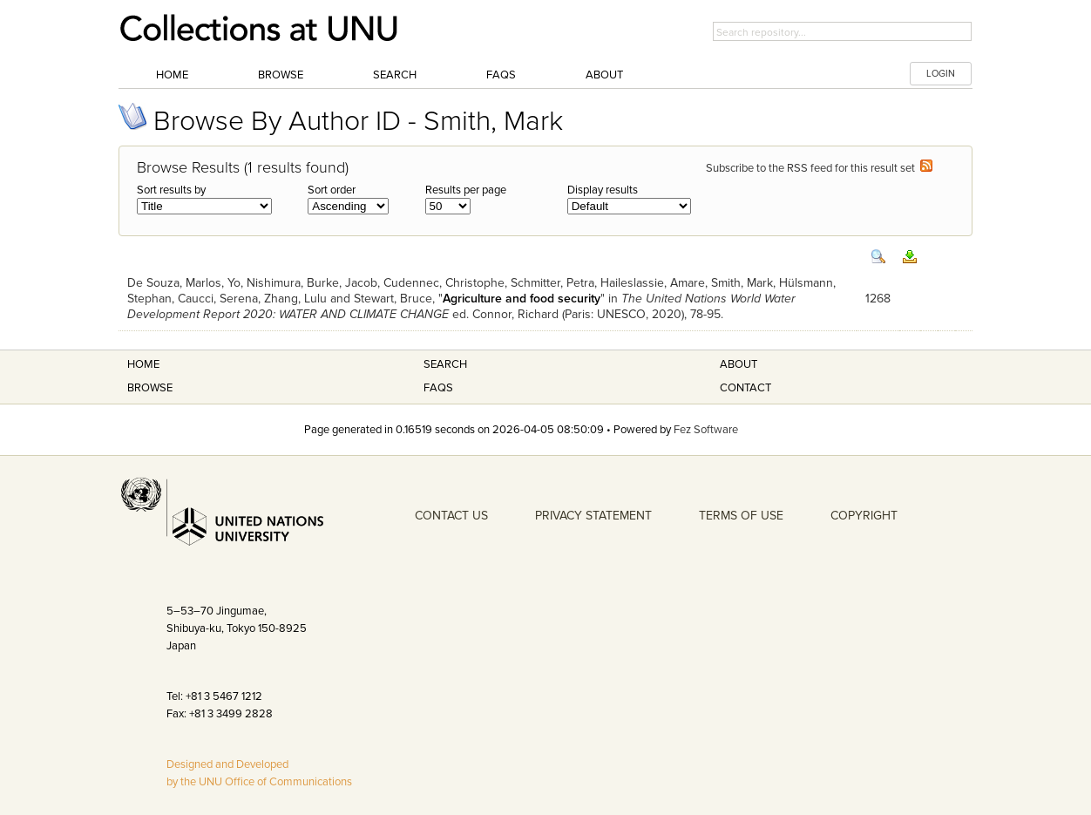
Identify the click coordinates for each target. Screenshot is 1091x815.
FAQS (438, 388)
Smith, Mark (742, 282)
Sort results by (171, 190)
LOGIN (940, 73)
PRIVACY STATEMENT (593, 515)
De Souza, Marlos (174, 282)
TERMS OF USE (741, 515)
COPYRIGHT (864, 515)
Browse (280, 75)
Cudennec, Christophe (444, 282)
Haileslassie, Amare (652, 282)
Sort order (332, 190)
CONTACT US (451, 515)
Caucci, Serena (218, 298)
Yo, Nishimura (264, 282)
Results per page (465, 190)
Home (172, 75)
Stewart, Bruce (393, 298)
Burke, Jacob (342, 282)
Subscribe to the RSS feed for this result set (819, 168)
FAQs (501, 75)
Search (395, 75)
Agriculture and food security (521, 298)
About (604, 75)
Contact (745, 388)
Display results (602, 190)
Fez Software (706, 430)
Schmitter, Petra (552, 282)
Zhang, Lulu (295, 298)
